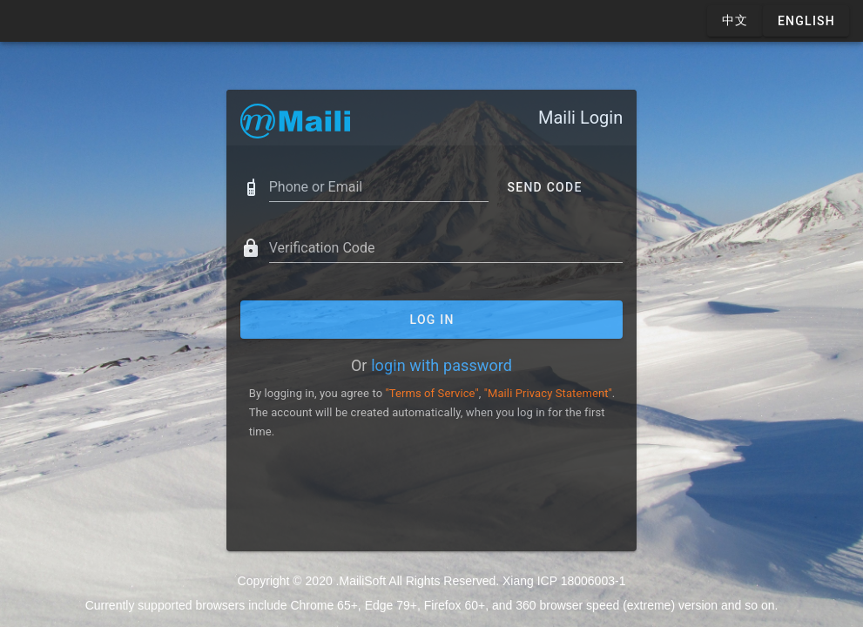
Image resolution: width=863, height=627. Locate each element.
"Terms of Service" (431, 393)
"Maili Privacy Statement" (548, 393)
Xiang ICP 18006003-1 (563, 581)
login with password (441, 365)
